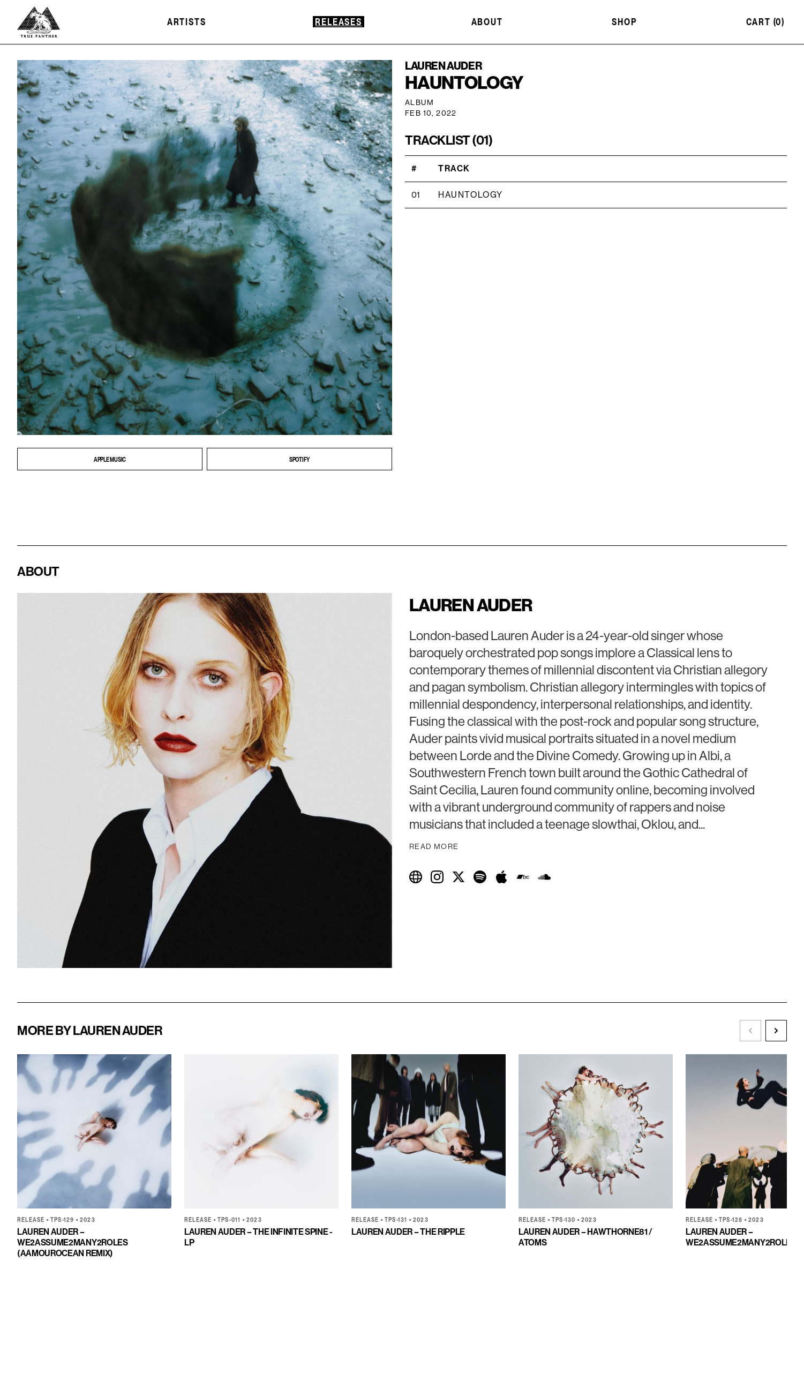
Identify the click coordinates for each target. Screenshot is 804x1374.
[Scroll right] (776, 1030)
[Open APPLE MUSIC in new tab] (109, 459)
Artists (186, 21)
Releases (338, 21)
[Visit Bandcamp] (522, 876)
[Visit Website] (415, 876)
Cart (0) (765, 21)
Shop (624, 21)
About (487, 21)
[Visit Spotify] (480, 876)
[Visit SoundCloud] (544, 876)
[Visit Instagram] (437, 876)
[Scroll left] (750, 1030)
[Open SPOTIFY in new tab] (299, 459)
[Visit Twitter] (458, 876)
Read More (434, 847)
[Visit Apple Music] (501, 876)
